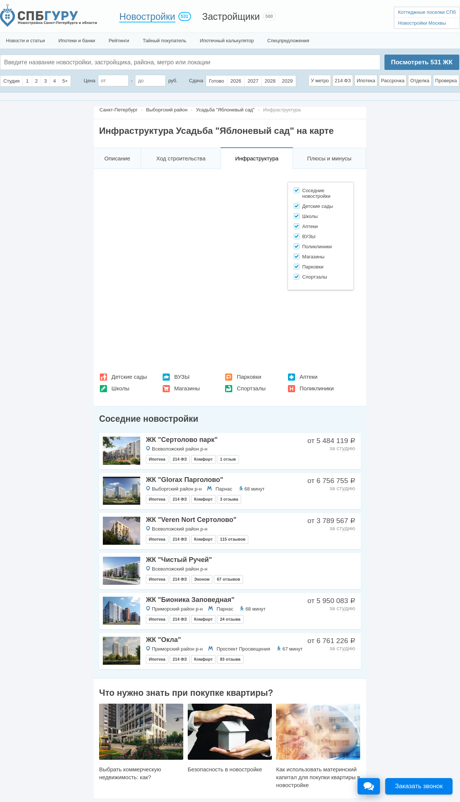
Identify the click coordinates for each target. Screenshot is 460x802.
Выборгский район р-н (177, 489)
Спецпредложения (288, 40)
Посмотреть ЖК (421, 62)
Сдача (196, 80)
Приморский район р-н (177, 609)
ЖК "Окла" (163, 639)
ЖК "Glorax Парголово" (184, 479)
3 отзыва (229, 499)
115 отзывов (232, 539)
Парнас (223, 489)
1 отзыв (228, 459)
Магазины (187, 388)
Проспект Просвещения (243, 649)
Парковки (249, 377)
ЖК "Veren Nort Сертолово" (191, 519)
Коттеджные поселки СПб (427, 12)
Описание (117, 158)
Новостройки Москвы (422, 23)
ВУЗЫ (182, 377)
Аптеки (309, 377)
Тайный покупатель (164, 40)
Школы (120, 388)
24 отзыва (230, 619)
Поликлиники (317, 388)
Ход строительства (181, 158)
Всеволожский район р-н (179, 449)
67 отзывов (228, 579)
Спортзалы (251, 388)
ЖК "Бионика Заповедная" (190, 599)
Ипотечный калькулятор (227, 40)
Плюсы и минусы (329, 158)
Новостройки (147, 16)
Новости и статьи (25, 40)
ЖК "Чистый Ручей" (179, 559)
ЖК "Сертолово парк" (182, 439)
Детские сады (129, 377)
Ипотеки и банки (76, 40)
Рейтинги (118, 40)
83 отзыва (230, 659)
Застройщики (231, 16)
